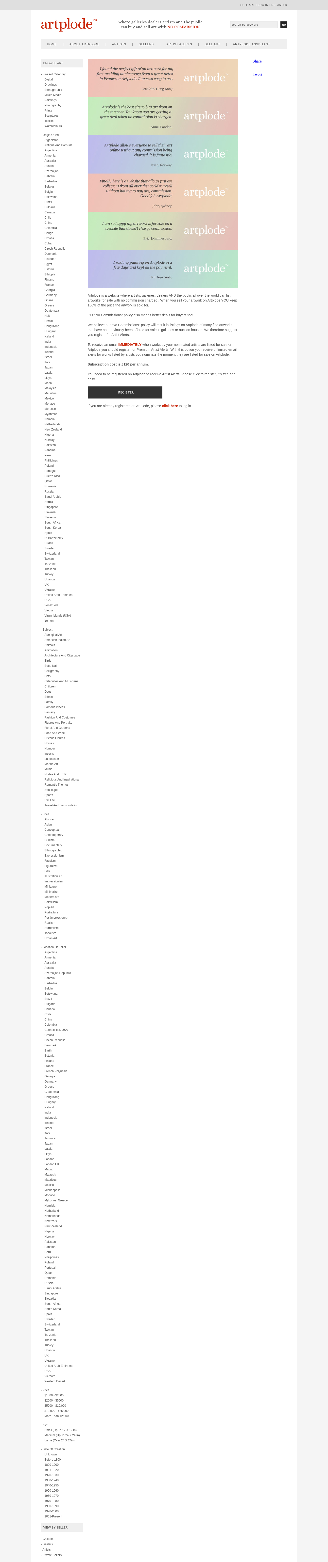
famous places (55, 707)
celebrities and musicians (61, 681)
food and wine (55, 733)
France (49, 285)
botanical (51, 666)
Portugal (50, 471)
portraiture (51, 912)
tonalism (50, 933)
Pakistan (50, 445)
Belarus (50, 186)
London (49, 1159)
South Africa (53, 522)
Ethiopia (50, 274)
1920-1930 (52, 1475)
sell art (247, 4)
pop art (49, 907)
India (48, 341)
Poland (49, 465)
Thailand (50, 569)
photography (53, 105)
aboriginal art (53, 635)
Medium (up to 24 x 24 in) (62, 1435)
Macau (49, 383)
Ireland (49, 352)
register (279, 4)
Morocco (50, 409)
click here (170, 406)
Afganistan (52, 140)
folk (47, 871)
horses (49, 743)
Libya (48, 378)
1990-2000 (52, 1511)
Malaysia (50, 388)
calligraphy (52, 671)
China (48, 222)
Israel (48, 357)
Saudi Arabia (53, 496)
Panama (50, 450)
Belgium (50, 191)
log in (263, 4)
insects (49, 753)
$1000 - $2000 (54, 1395)
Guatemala (52, 310)
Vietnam (50, 610)
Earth (48, 1050)
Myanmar (51, 414)
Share (257, 61)
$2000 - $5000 (54, 1400)
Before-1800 (53, 1459)
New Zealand (53, 429)
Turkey (49, 574)
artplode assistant (251, 44)
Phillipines (51, 460)
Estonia (49, 269)
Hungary (50, 331)
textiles (49, 121)
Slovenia (50, 517)
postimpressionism (57, 917)
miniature (51, 886)
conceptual (52, 829)
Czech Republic (55, 248)
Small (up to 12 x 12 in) (61, 1430)
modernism (52, 897)
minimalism (52, 891)
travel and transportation (61, 805)
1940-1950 (52, 1485)
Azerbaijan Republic (58, 973)
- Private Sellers (51, 1555)
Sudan (49, 543)
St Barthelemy (54, 538)
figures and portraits (58, 722)
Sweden (50, 548)
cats (48, 676)
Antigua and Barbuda (58, 145)
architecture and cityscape (62, 655)
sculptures (52, 115)
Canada (50, 212)
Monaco (50, 403)
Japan (49, 367)
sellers (146, 44)
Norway (50, 440)
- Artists (46, 1549)
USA (48, 600)
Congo (49, 233)
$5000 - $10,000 (55, 1405)
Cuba (48, 243)
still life (50, 800)
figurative (51, 866)
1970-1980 (52, 1501)
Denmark (51, 253)
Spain (48, 533)
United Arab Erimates (58, 595)
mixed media (53, 95)
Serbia (49, 502)
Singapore (51, 507)
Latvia (48, 372)
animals (50, 645)
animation (51, 650)
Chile (48, 217)
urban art (51, 938)
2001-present (53, 1516)
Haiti (48, 316)
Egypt (48, 264)
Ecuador (50, 259)
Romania (50, 486)
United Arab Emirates (58, 1366)
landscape (52, 759)
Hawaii (49, 321)
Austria (49, 166)
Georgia (50, 290)
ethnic (49, 697)
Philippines (52, 1257)
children (50, 686)
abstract (50, 819)
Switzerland (52, 553)
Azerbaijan (52, 171)
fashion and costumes (60, 717)
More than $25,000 (57, 1416)
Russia (49, 491)
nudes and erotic (56, 774)
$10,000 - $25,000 (57, 1411)
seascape (51, 790)
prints (48, 110)
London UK (52, 1164)
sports (49, 795)
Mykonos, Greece (56, 1200)
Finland (49, 279)
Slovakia (50, 512)
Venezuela (51, 605)
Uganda (50, 579)
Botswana (51, 197)
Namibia (50, 1205)
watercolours (53, 126)
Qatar (48, 481)
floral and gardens (57, 728)
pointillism (51, 902)
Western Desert (55, 1381)
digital (49, 79)
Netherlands (53, 424)
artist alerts (179, 44)
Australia (50, 160)
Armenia (50, 155)
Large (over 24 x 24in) (60, 1440)
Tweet (257, 74)
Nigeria (49, 434)
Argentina (51, 150)
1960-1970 (52, 1496)
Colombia (51, 228)
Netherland (52, 1210)
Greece (49, 305)
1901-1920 (52, 1470)
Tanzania (50, 564)
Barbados (51, 181)
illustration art (54, 876)
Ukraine (50, 589)
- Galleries (47, 1539)
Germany (51, 295)
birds (48, 660)
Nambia (50, 419)
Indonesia (51, 347)
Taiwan (49, 558)
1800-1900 (52, 1464)
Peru (48, 455)
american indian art (57, 640)
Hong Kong (52, 326)
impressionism (54, 881)
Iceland (49, 336)
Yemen (49, 620)
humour (50, 748)
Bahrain (50, 176)
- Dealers (47, 1544)
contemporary (54, 835)
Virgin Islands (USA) (58, 615)
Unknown (51, 1454)
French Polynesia (56, 1071)
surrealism (52, 928)
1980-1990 (52, 1506)
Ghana (49, 300)
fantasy (50, 712)
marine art (51, 764)
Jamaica (50, 1138)
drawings (51, 84)
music (48, 769)
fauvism (50, 860)
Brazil (48, 202)
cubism (50, 840)
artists (119, 44)
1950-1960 (52, 1490)
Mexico (49, 398)
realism (50, 922)
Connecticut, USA (56, 1030)
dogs (48, 691)
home (52, 44)
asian (48, 824)
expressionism (54, 855)
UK (47, 584)
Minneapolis (52, 1190)
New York (51, 1221)
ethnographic (53, 90)
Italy (47, 362)
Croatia (49, 238)
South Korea (53, 527)
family (49, 702)
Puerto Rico (52, 476)
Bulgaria (50, 207)
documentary (53, 845)
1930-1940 (52, 1480)
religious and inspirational (62, 779)
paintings (51, 100)
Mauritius (51, 393)
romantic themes (57, 784)
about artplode (84, 44)
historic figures (55, 738)
